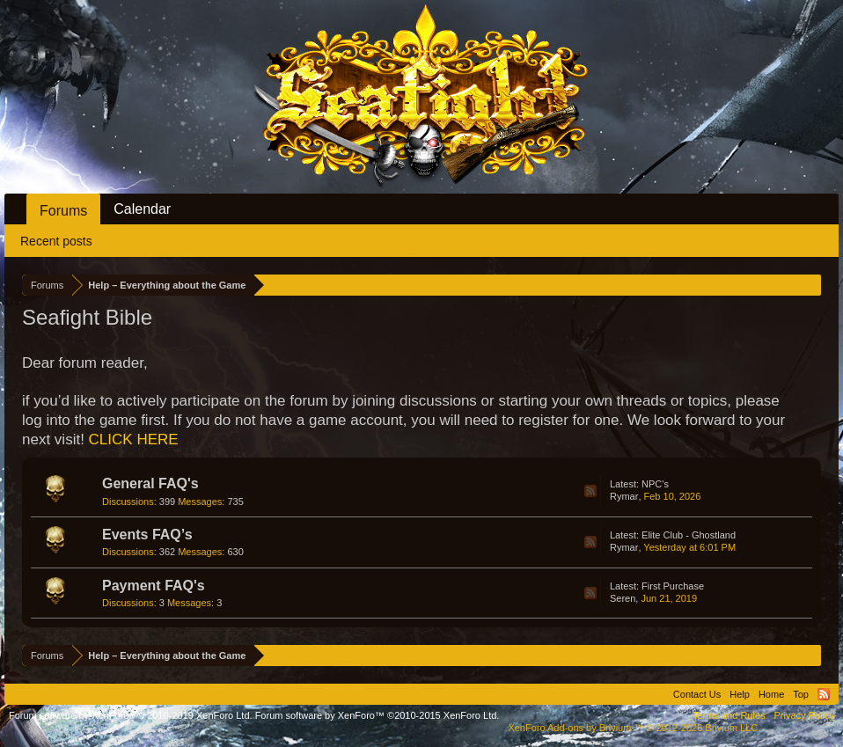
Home (771, 694)
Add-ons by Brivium (634, 727)
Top (801, 694)
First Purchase (672, 586)
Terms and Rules (729, 715)
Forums (63, 210)
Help (739, 694)
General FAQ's (150, 483)
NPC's (655, 484)
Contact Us (697, 694)
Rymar (624, 496)
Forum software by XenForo (131, 715)
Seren (622, 598)
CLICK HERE (134, 439)
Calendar (142, 208)
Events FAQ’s (147, 534)
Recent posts (56, 241)
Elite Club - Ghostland (688, 535)
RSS (590, 491)
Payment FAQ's (153, 585)
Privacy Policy (804, 715)
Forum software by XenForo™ (377, 715)
